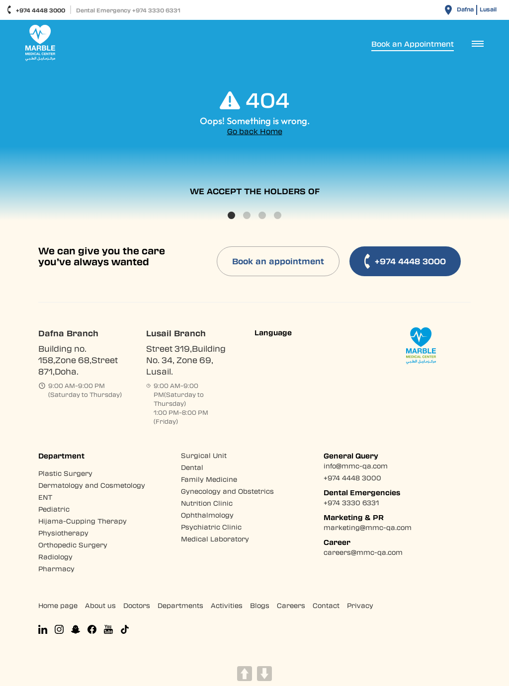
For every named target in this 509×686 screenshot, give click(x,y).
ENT (45, 497)
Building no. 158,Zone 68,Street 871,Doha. (78, 360)
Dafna (465, 9)
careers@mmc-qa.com (363, 552)
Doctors (136, 605)
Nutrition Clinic (207, 503)
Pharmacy (56, 568)
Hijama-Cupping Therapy (82, 521)
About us (100, 605)
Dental (192, 467)
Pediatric (54, 509)
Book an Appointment (412, 44)
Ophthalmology (207, 515)
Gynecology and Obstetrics (227, 491)
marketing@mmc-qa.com (368, 527)
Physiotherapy (63, 532)
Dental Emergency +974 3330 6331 (128, 10)
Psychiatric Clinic (211, 527)
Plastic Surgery (65, 473)
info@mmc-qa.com (356, 465)
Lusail (488, 9)
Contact (326, 605)
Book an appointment (278, 261)
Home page (58, 605)
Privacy (360, 605)
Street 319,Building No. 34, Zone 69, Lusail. (186, 360)
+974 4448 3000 (36, 9)
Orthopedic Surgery (72, 544)
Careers (291, 605)
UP (244, 673)
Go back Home (254, 131)
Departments (180, 605)
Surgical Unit (204, 455)
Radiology (55, 556)
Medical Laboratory (215, 538)
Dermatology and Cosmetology (91, 485)
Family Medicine (209, 479)
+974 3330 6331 (351, 502)
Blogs (259, 605)
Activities (227, 605)
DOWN (264, 673)
